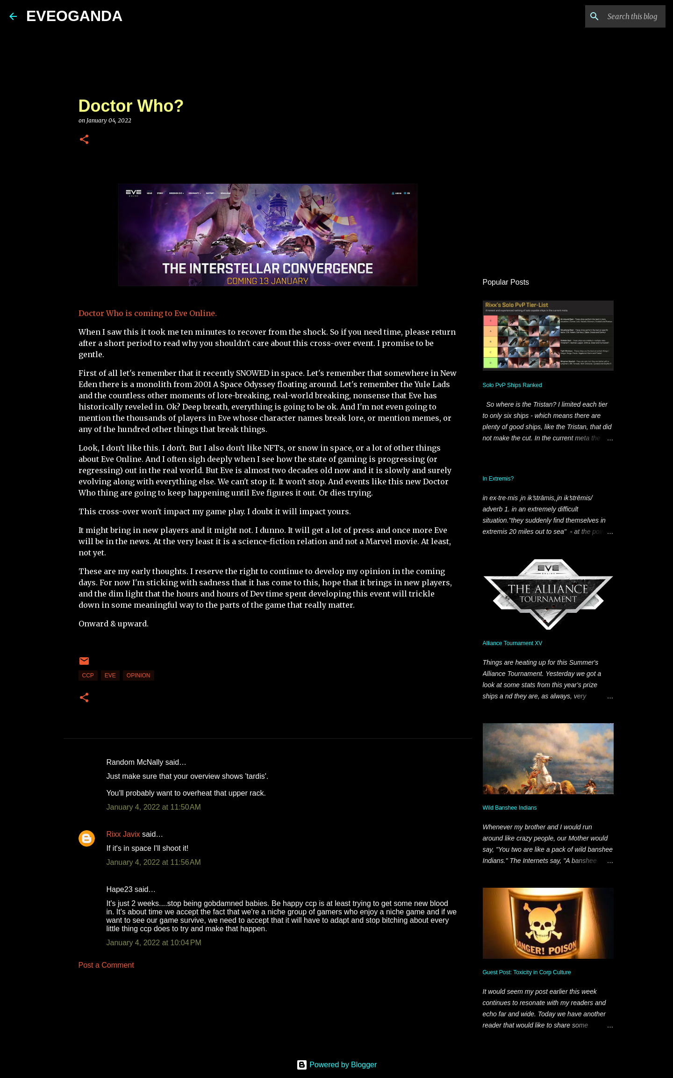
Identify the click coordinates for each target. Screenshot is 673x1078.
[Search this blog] (616, 16)
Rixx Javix (123, 834)
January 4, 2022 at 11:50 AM (154, 807)
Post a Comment (106, 965)
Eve (110, 675)
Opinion (138, 675)
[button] (84, 140)
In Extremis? (498, 478)
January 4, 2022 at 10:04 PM (154, 943)
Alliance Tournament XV (513, 643)
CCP (88, 675)
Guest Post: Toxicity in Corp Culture (527, 972)
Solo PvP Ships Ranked (512, 385)
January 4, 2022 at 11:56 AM (154, 862)
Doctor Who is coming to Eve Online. (148, 313)
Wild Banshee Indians (510, 808)
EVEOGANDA (74, 15)
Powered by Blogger (336, 1065)
